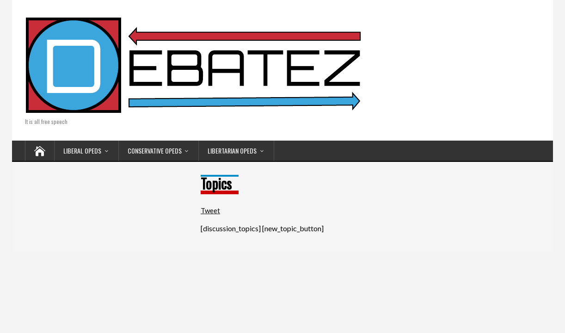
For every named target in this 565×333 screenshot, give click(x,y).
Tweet (210, 210)
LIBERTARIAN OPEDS (232, 150)
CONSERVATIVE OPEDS (155, 150)
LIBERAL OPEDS (82, 150)
